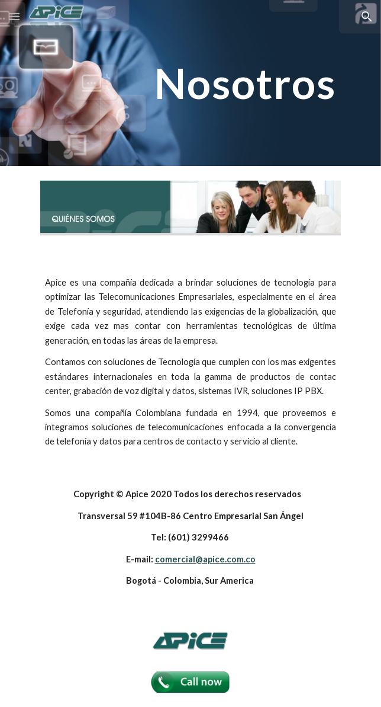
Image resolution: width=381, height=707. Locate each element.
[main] (190, 83)
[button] (14, 16)
